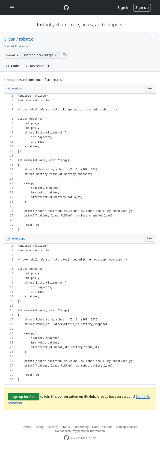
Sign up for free (24, 396)
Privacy (39, 427)
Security (52, 427)
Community (81, 427)
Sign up (142, 7)
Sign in (124, 7)
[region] (80, 163)
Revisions (38, 66)
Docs (95, 427)
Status (66, 427)
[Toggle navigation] (12, 8)
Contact (107, 427)
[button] (64, 55)
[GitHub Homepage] (66, 438)
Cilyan (9, 39)
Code (12, 66)
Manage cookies (126, 427)
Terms (27, 427)
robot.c (26, 39)
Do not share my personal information (80, 431)
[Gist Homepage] (66, 7)
